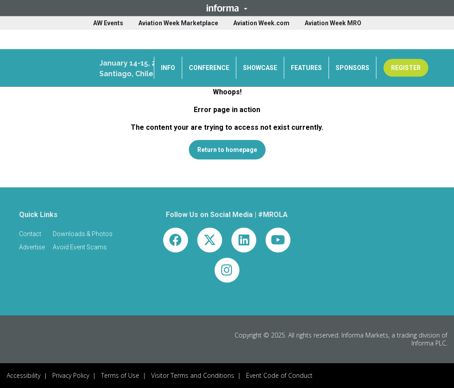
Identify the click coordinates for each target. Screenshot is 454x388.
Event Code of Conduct (279, 375)
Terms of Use (120, 375)
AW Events (108, 23)
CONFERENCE (209, 67)
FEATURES (306, 67)
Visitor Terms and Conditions (192, 375)
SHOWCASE (260, 67)
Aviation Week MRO (333, 23)
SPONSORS (352, 67)
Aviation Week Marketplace (178, 23)
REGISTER (406, 67)
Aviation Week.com (261, 23)
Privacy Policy (70, 375)
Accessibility (23, 375)
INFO (168, 67)
